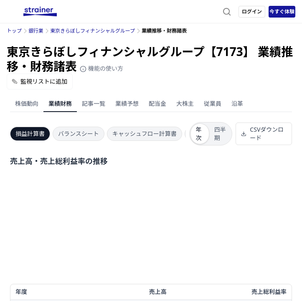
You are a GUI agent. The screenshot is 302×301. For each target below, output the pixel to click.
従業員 (212, 103)
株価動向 (26, 103)
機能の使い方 (101, 68)
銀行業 (35, 30)
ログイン (252, 11)
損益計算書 (30, 134)
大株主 (185, 103)
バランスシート (78, 134)
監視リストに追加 (39, 81)
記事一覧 (93, 103)
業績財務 (60, 103)
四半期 (220, 133)
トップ (14, 30)
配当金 (157, 103)
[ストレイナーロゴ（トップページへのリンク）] (40, 11)
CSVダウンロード (262, 133)
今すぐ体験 (281, 11)
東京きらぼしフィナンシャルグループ (92, 30)
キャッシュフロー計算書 (144, 134)
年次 (199, 133)
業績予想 (127, 103)
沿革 (237, 103)
